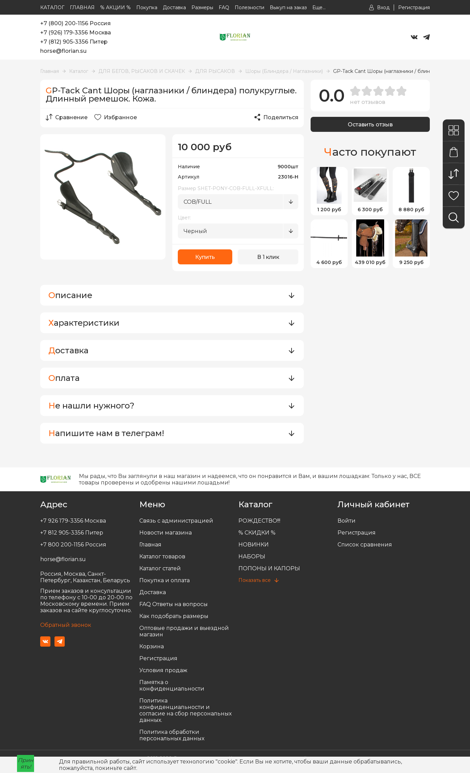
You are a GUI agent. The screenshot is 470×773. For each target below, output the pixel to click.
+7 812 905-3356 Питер (71, 532)
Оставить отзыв (370, 124)
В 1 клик (268, 257)
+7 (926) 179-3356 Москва (75, 32)
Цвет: (184, 218)
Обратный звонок (65, 625)
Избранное (115, 117)
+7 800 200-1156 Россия (73, 544)
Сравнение (67, 117)
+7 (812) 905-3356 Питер (74, 41)
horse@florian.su (63, 51)
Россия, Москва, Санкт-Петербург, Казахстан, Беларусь (85, 577)
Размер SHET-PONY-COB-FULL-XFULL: (226, 188)
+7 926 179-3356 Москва (73, 520)
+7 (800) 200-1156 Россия (75, 23)
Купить (205, 257)
